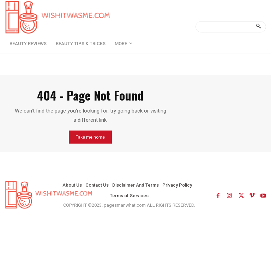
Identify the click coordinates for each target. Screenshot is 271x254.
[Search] (258, 26)
